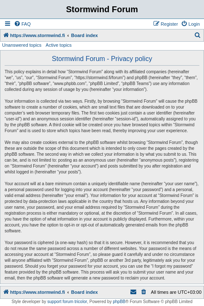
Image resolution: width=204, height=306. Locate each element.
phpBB (119, 301)
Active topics (59, 45)
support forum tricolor (67, 301)
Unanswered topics (22, 45)
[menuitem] (22, 24)
